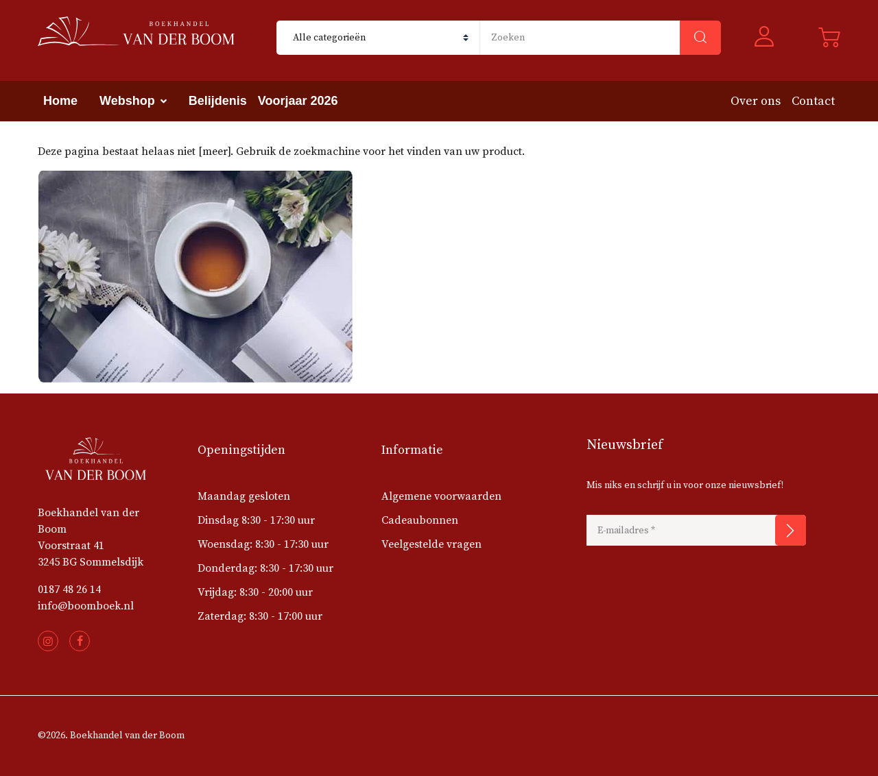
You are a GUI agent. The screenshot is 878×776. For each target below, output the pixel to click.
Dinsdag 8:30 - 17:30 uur (256, 520)
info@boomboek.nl (86, 606)
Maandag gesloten (244, 496)
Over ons (756, 101)
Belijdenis (218, 101)
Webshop (127, 101)
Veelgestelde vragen (431, 544)
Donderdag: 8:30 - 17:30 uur (265, 568)
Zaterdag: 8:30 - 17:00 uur (260, 616)
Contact (813, 101)
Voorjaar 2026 (298, 101)
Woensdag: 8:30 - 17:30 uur (263, 544)
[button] (769, 38)
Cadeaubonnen (419, 520)
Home (60, 101)
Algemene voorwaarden (441, 496)
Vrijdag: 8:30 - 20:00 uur (255, 592)
